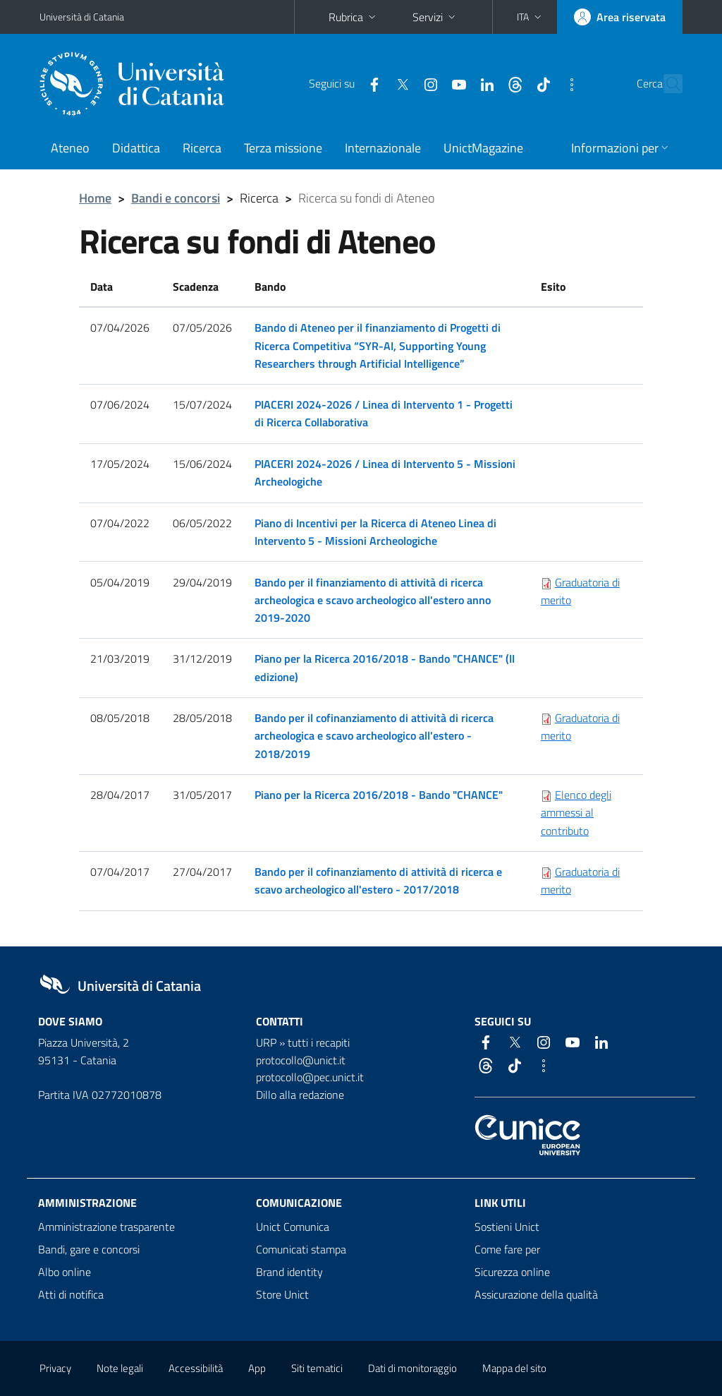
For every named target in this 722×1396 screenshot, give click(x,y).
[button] (530, 17)
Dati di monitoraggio (412, 1368)
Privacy (55, 1368)
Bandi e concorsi (175, 197)
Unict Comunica (292, 1226)
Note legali (120, 1368)
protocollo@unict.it (300, 1060)
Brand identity (289, 1271)
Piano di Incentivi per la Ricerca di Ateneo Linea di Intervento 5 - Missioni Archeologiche (375, 532)
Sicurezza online (512, 1271)
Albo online (64, 1271)
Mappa (514, 1368)
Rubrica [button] (354, 16)
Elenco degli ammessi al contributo (576, 812)
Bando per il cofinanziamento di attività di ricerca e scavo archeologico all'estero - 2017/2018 (378, 880)
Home (95, 197)
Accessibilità (196, 1368)
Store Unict (282, 1294)
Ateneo (70, 147)
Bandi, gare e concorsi (89, 1249)
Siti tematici (317, 1368)
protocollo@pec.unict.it (310, 1077)
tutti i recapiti (319, 1042)
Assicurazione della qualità (536, 1294)
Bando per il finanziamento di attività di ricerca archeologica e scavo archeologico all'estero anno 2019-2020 (373, 600)
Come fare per (507, 1249)
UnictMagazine (483, 147)
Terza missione (283, 147)
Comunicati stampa (301, 1249)
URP (266, 1042)
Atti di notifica (71, 1294)
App (257, 1368)
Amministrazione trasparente (106, 1226)
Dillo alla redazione (300, 1094)
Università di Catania (81, 16)
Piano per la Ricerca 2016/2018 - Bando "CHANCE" (379, 794)
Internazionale (383, 147)
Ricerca (202, 147)
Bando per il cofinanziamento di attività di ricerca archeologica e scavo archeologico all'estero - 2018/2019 (374, 735)
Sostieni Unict (507, 1226)
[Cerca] (669, 84)
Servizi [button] (435, 16)
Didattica (136, 147)
